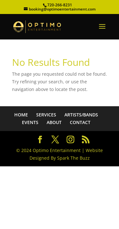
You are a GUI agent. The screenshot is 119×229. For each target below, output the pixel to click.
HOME (21, 115)
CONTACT (80, 122)
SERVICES (46, 115)
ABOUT (54, 122)
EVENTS (30, 122)
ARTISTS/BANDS (81, 115)
